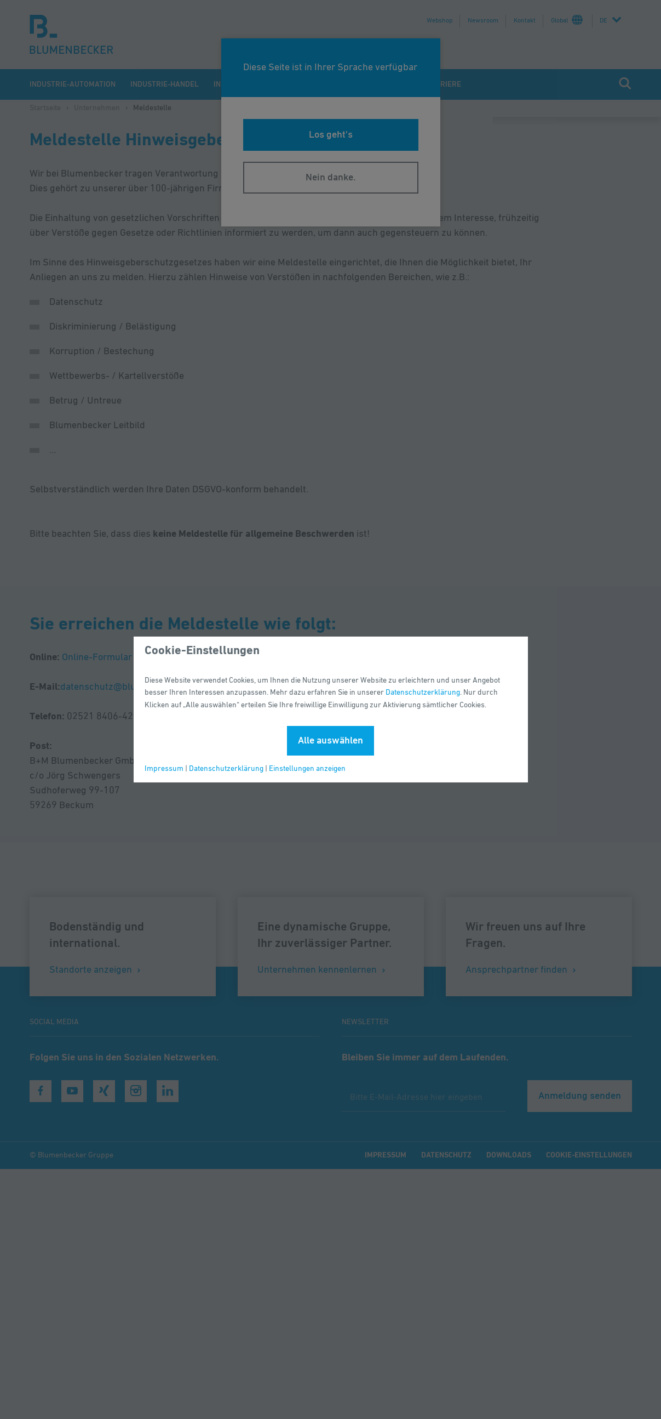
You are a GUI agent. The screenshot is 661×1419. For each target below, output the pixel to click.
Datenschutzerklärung (423, 692)
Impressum (164, 769)
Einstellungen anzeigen (307, 769)
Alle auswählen (330, 741)
